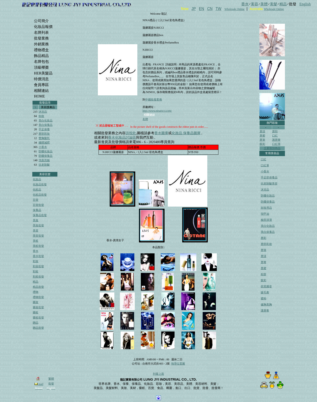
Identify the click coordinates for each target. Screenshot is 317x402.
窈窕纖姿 (266, 286)
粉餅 (263, 274)
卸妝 (41, 116)
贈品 (35, 322)
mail (38, 384)
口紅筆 (276, 144)
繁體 (51, 378)
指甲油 (265, 213)
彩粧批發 (38, 276)
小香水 (43, 147)
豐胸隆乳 (44, 138)
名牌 (145, 119)
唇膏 (263, 262)
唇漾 (262, 131)
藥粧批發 (38, 317)
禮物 (35, 292)
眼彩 (262, 144)
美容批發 (38, 235)
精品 (35, 281)
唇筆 (262, 139)
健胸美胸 (266, 304)
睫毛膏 (265, 292)
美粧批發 (38, 246)
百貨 (35, 199)
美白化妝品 (46, 120)
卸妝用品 (266, 207)
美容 (35, 230)
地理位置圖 (178, 363)
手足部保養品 (269, 177)
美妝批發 (38, 225)
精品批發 (38, 286)
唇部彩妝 (44, 133)
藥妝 (35, 302)
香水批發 (38, 256)
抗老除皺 (44, 164)
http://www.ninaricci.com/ (157, 110)
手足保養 (44, 129)
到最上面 (158, 373)
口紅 (275, 135)
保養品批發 (40, 215)
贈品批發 (38, 327)
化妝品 (37, 179)
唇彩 (275, 131)
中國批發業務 (153, 99)
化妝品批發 (40, 184)
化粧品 (37, 189)
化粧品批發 (40, 194)
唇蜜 (262, 135)
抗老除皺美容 (269, 183)
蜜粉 (263, 298)
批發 (51, 383)
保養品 (37, 210)
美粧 (35, 240)
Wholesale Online (234, 9)
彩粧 (35, 271)
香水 (35, 251)
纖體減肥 (44, 142)
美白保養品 (46, 125)
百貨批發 (38, 205)
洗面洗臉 (44, 160)
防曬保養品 (46, 155)
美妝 (35, 220)
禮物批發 (38, 297)
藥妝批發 (38, 307)
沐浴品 (43, 111)
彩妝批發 (38, 266)
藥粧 (35, 312)
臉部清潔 (266, 219)
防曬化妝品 (46, 151)
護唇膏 (276, 139)
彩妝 (35, 261)
